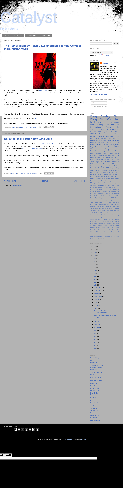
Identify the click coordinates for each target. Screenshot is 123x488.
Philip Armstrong (109, 217)
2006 (94, 346)
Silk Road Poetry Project (111, 179)
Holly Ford (108, 204)
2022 (94, 255)
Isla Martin (106, 172)
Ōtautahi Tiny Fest (99, 238)
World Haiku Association (94, 416)
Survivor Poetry (109, 129)
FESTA (112, 198)
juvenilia (117, 234)
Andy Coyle (106, 132)
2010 (94, 334)
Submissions (31, 36)
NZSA (95, 212)
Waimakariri (93, 232)
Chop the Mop (114, 168)
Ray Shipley (95, 147)
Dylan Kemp (98, 198)
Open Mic (113, 119)
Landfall (93, 397)
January (97, 327)
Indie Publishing (96, 125)
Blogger (83, 439)
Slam (116, 116)
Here (36, 118)
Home (6, 36)
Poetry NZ (93, 383)
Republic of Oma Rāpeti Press (107, 136)
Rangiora (116, 219)
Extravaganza (106, 198)
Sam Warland (108, 153)
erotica (105, 234)
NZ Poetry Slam (95, 375)
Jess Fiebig (115, 206)
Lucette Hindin (109, 210)
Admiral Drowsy (103, 187)
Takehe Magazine (96, 372)
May (96, 308)
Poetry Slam (97, 119)
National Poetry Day (96, 159)
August (97, 299)
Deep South (94, 403)
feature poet (110, 234)
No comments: (31, 127)
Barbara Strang (94, 193)
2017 (94, 270)
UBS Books (93, 229)
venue (92, 238)
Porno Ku (110, 219)
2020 (94, 261)
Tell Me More (18, 36)
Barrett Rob (101, 168)
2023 (94, 252)
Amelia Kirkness (114, 187)
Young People (111, 232)
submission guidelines (113, 236)
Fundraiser (116, 170)
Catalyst (28, 17)
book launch (97, 122)
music (91, 236)
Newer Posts (10, 181)
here (5, 109)
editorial (100, 234)
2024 (94, 249)
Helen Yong (93, 204)
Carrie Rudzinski (96, 145)
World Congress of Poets (109, 149)
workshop (99, 166)
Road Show (115, 159)
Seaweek (99, 225)
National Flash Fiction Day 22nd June (28, 138)
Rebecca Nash (105, 221)
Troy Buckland (115, 227)
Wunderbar (115, 164)
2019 (94, 264)
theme (92, 166)
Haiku (99, 157)
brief (91, 400)
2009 (94, 337)
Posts (94, 103)
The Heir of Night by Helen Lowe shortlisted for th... (105, 312)
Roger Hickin (99, 179)
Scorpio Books (107, 147)
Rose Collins (93, 223)
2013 (94, 282)
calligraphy (100, 183)
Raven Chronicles (95, 221)
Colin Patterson (115, 193)
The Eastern (101, 227)
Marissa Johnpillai (101, 151)
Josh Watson (109, 208)
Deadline (101, 142)
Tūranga (92, 183)
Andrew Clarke (94, 189)
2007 (94, 343)
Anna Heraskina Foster (105, 189)
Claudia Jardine (95, 170)
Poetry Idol (112, 127)
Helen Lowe (43, 90)
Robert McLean (114, 221)
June (96, 305)
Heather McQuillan (96, 172)
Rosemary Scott (111, 223)
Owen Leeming (105, 215)
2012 (94, 285)
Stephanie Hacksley (108, 225)
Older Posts (79, 181)
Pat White (112, 215)
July (96, 302)
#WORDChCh (96, 129)
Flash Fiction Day (48, 144)
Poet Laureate (98, 219)
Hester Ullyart (101, 204)
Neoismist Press (109, 176)
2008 (94, 340)
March (96, 321)
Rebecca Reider (113, 151)
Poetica (105, 219)
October (97, 293)
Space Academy (106, 181)
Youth (117, 232)
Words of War (102, 232)
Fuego (92, 151)
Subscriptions (45, 36)
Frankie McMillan (106, 170)
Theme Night (94, 162)
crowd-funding (94, 234)
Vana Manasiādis (103, 229)
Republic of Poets (112, 142)
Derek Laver (112, 195)
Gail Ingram (106, 200)
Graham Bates (98, 202)
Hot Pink (113, 204)
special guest (103, 236)
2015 (94, 276)
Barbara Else (115, 191)
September (98, 296)
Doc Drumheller (112, 122)
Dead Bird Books (96, 380)
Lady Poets (115, 172)
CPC (107, 168)
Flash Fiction (95, 138)
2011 (94, 331)
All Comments (97, 107)
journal (117, 153)
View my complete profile (98, 94)
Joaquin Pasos (94, 208)
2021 (94, 258)
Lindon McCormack (96, 174)
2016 (94, 273)
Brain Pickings (95, 420)
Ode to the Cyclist (95, 215)
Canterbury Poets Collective (96, 368)
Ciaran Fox (108, 125)
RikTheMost (107, 159)
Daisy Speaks (112, 155)
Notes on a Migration (113, 212)
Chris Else (107, 193)
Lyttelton (116, 145)
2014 (94, 279)
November (98, 290)
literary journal (109, 183)
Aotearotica (116, 189)
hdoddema (68, 439)
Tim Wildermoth (105, 162)
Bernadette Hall (95, 155)
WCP (117, 229)
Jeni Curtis (108, 206)
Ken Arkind (115, 157)
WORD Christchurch (94, 361)
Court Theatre (94, 195)
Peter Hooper (99, 217)
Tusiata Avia (115, 181)
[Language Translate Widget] (101, 52)
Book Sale (101, 193)
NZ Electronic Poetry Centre (95, 389)
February (97, 324)
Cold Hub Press (107, 145)
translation (101, 185)
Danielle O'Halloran (103, 195)
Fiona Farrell (98, 200)
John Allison (106, 157)
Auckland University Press (103, 191)
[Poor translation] (8, 455)
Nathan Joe (99, 176)
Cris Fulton (103, 155)
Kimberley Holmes (100, 210)
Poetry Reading (100, 116)
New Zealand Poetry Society (95, 394)
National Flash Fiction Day (32, 148)
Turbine (92, 405)
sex (98, 236)
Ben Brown (99, 134)
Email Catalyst (95, 358)
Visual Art (112, 229)
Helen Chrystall (107, 202)
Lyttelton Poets (107, 174)
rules (95, 236)
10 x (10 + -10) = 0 (110, 185)
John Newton (102, 208)
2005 (94, 348)
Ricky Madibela (95, 153)
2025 (94, 246)
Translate (104, 55)
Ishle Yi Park (100, 206)
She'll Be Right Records (95, 412)
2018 (94, 267)
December (98, 287)
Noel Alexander (102, 212)
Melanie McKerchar (108, 138)
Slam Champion (95, 181)
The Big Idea (94, 408)
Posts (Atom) (17, 185)
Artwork (92, 191)
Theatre (108, 227)
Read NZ (93, 386)
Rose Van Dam (102, 223)
